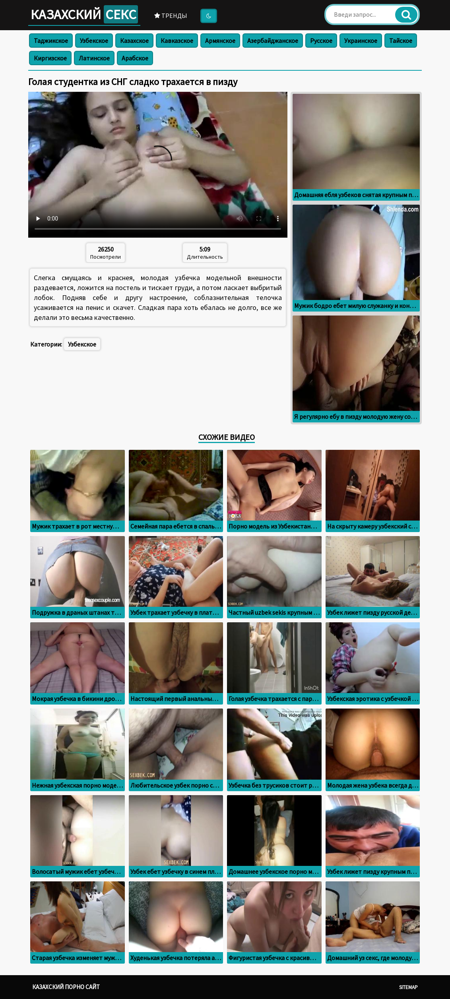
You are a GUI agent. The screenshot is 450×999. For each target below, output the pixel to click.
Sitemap (408, 987)
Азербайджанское (272, 41)
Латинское (94, 58)
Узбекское (94, 41)
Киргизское (50, 58)
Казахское (134, 41)
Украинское (360, 41)
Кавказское (177, 41)
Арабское (135, 58)
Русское (321, 41)
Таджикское (51, 41)
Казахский (84, 14)
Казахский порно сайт (66, 987)
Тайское (400, 41)
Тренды (170, 15)
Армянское (220, 41)
